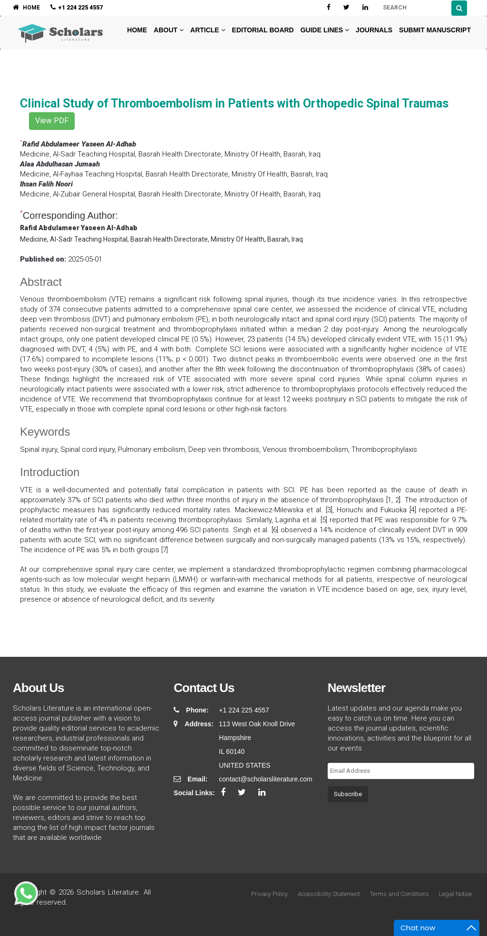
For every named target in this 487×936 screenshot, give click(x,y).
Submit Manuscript (435, 30)
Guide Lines (325, 30)
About (169, 30)
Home (136, 30)
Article (207, 30)
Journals (374, 30)
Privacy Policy (269, 893)
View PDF (51, 120)
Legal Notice (455, 893)
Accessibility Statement (329, 893)
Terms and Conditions (399, 893)
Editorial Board (263, 30)
